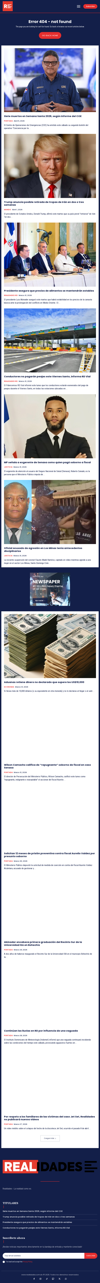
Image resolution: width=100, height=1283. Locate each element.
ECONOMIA (9, 687)
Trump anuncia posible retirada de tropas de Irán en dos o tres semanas (44, 203)
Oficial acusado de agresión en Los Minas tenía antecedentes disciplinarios (43, 549)
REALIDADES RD (11, 295)
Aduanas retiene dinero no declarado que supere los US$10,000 (44, 682)
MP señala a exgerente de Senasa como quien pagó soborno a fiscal (47, 462)
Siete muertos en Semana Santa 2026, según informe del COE (43, 116)
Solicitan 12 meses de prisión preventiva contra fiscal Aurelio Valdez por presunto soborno (49, 855)
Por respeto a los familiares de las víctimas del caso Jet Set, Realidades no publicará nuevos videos (49, 1118)
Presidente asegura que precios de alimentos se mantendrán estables (49, 290)
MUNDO (7, 210)
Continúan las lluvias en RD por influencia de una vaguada (41, 1030)
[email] (43, 1256)
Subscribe (90, 1256)
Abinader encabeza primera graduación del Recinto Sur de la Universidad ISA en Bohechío (43, 943)
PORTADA (8, 121)
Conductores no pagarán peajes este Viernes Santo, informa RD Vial (47, 376)
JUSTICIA (8, 467)
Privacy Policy (27, 1262)
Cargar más (50, 1138)
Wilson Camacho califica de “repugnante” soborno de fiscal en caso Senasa (47, 766)
